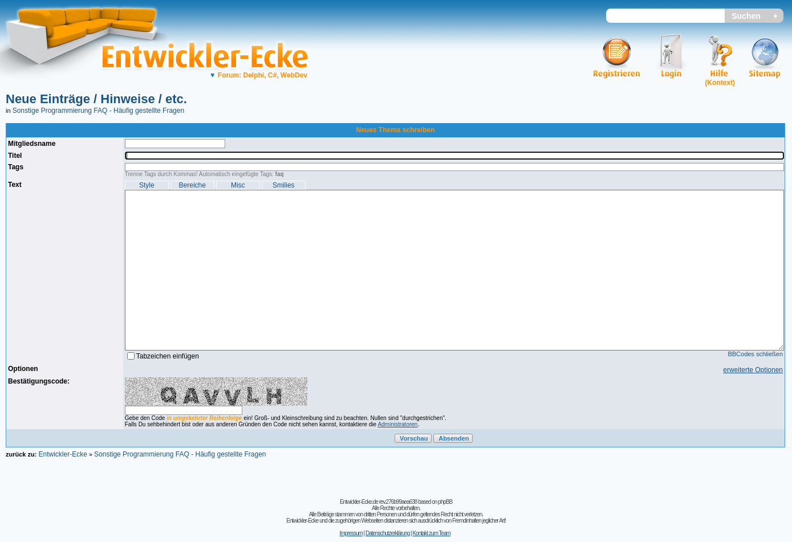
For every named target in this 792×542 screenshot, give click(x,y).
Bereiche (192, 185)
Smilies (284, 185)
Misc (238, 185)
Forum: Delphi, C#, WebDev (258, 75)
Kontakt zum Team (431, 533)
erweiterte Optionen (753, 370)
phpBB (445, 502)
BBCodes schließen (755, 354)
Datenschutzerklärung (387, 533)
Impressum (350, 533)
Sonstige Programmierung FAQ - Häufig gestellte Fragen (98, 111)
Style (147, 185)
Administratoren (397, 424)
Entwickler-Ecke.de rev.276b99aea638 (378, 502)
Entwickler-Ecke (62, 454)
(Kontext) (720, 83)
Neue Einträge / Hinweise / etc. (96, 99)
